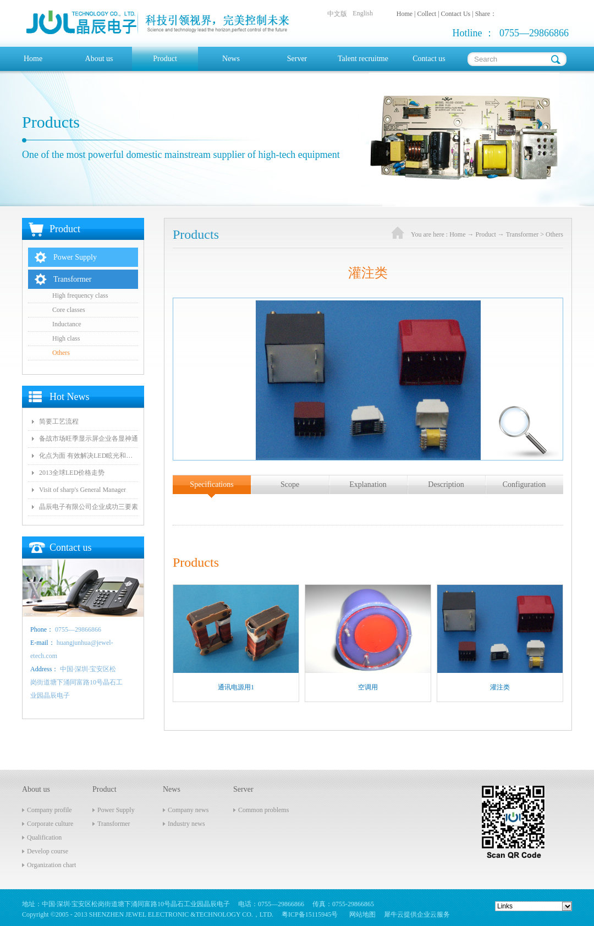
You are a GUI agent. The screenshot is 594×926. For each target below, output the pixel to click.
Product (486, 234)
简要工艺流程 (59, 421)
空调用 (368, 687)
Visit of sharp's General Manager (82, 490)
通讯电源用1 (236, 687)
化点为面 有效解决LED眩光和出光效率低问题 (88, 455)
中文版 (337, 14)
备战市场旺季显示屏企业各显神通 (88, 438)
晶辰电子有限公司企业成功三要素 (88, 507)
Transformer (522, 234)
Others (554, 234)
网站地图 (361, 914)
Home (33, 58)
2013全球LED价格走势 (72, 472)
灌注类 (500, 687)
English (363, 13)
